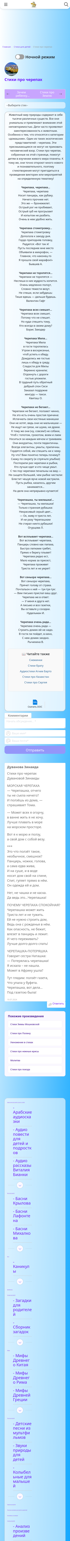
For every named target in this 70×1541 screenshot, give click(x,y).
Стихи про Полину (20, 1033)
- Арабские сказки (33, 1414)
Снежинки (35, 660)
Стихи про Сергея (35, 682)
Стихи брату (35, 665)
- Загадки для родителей (29, 1241)
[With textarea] (35, 723)
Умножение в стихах (21, 1042)
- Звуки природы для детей (32, 1346)
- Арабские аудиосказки (28, 1110)
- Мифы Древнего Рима (33, 1292)
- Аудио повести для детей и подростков (31, 1125)
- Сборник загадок (34, 1252)
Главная (6, 46)
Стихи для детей (22, 46)
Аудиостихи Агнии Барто (35, 671)
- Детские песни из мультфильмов (34, 1333)
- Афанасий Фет (31, 1466)
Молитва (15, 1060)
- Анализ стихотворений (31, 1456)
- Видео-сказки (30, 1423)
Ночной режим (40, 56)
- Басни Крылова (32, 1166)
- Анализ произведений (30, 1404)
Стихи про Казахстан (35, 677)
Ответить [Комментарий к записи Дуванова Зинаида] (58, 1003)
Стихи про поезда (20, 1069)
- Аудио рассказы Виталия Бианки (33, 1140)
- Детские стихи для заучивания (35, 1477)
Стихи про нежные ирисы (24, 1051)
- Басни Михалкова (35, 1184)
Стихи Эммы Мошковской (24, 1024)
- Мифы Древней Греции (32, 1305)
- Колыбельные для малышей (35, 1359)
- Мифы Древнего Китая (33, 1279)
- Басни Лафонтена (35, 1175)
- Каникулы (27, 1209)
